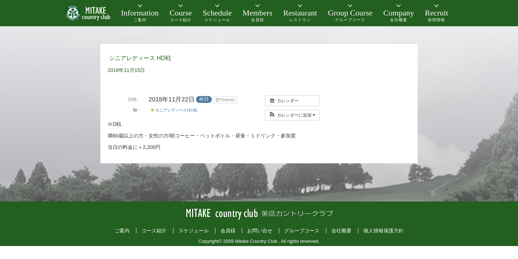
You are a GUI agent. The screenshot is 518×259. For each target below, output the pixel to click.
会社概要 (341, 230)
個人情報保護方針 (383, 230)
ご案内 (122, 230)
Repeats (226, 99)
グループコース (301, 230)
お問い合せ (259, 230)
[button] (292, 115)
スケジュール (193, 230)
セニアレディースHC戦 (174, 110)
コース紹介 (154, 230)
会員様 (228, 230)
